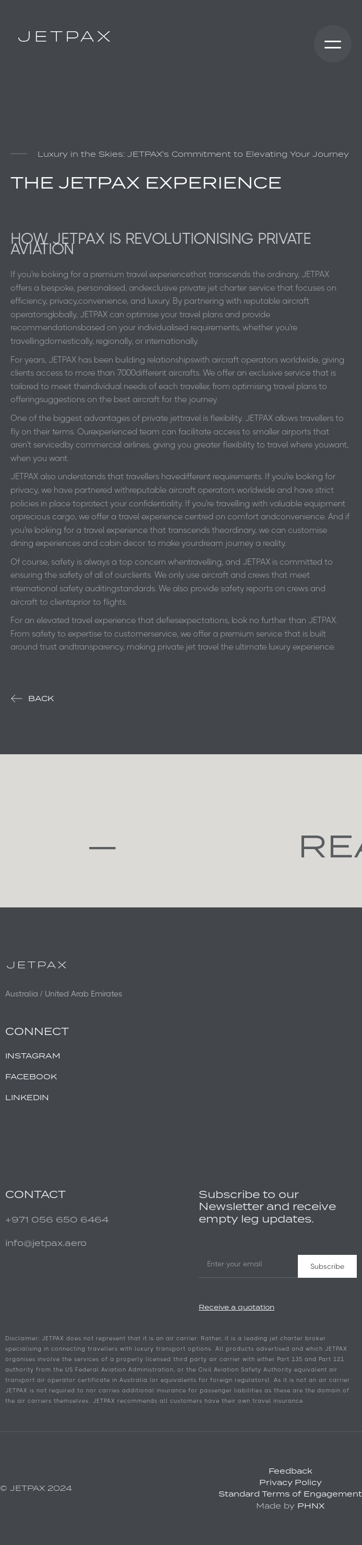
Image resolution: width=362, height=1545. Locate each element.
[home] (61, 36)
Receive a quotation (236, 1307)
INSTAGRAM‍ (33, 1056)
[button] (333, 44)
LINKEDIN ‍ (27, 1097)
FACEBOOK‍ (31, 1076)
